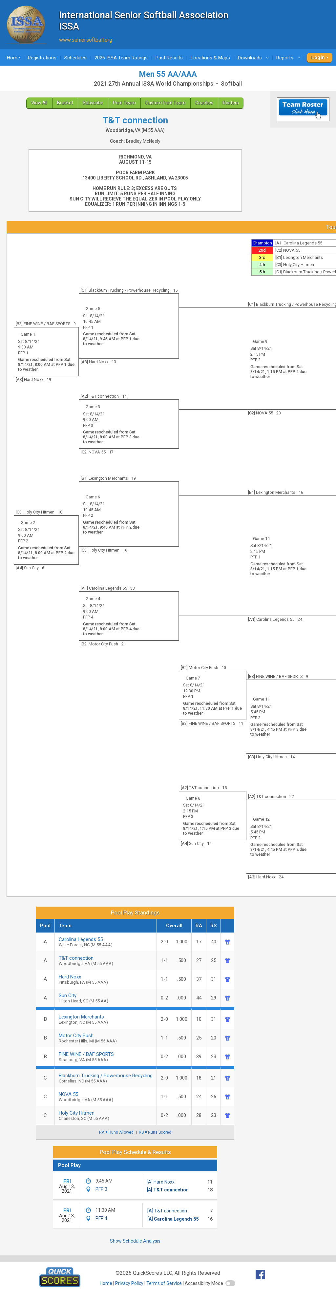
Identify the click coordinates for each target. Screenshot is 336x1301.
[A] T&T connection (168, 1189)
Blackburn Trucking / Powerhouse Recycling (106, 1078)
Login (318, 57)
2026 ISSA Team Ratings (121, 58)
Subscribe (93, 102)
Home (13, 58)
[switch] (230, 1283)
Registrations (42, 58)
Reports (289, 58)
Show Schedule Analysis (135, 1241)
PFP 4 (88, 617)
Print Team (124, 102)
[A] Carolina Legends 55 (173, 1219)
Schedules (75, 58)
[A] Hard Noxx (161, 1182)
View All (39, 102)
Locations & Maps (210, 58)
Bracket (65, 102)
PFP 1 (88, 327)
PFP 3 (88, 425)
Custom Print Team (165, 102)
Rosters (231, 102)
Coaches (204, 102)
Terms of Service (164, 1283)
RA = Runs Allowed (116, 1132)
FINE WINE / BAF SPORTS (106, 1056)
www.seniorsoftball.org (85, 40)
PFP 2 (255, 359)
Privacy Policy (129, 1283)
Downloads (254, 58)
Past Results (169, 58)
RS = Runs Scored (155, 1132)
